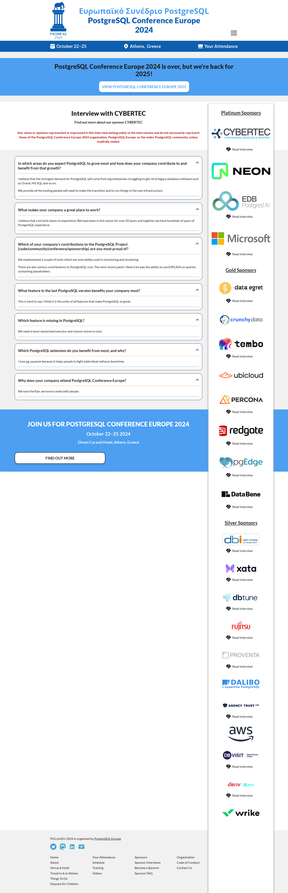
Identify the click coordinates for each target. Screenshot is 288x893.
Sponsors (141, 857)
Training (97, 868)
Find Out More (60, 458)
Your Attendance (221, 46)
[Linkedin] (72, 847)
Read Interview (242, 149)
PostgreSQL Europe (107, 838)
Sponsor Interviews (148, 862)
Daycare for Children (64, 884)
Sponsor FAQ (144, 873)
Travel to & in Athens (64, 873)
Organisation (186, 857)
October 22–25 (71, 46)
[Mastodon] (63, 847)
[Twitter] (53, 847)
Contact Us (184, 868)
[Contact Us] (81, 847)
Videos (97, 873)
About (54, 862)
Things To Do (59, 878)
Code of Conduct (188, 862)
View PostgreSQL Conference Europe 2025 (144, 86)
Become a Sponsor (147, 868)
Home (54, 857)
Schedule (98, 862)
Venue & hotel (59, 868)
